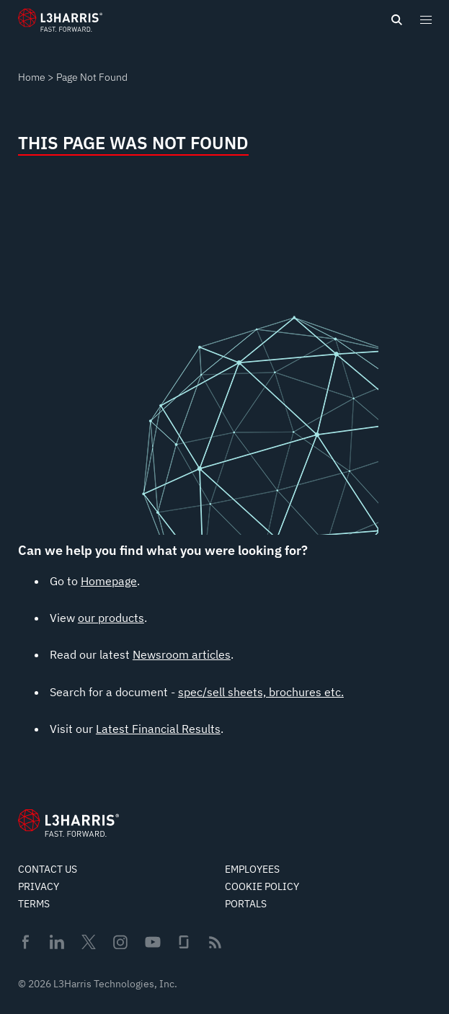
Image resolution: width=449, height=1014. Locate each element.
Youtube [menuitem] (152, 942)
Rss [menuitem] (215, 942)
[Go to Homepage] (68, 823)
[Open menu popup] (425, 19)
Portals (246, 903)
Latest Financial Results (158, 728)
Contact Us (47, 869)
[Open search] (396, 20)
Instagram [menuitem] (120, 942)
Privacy (38, 886)
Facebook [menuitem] (25, 942)
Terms (34, 903)
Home (31, 77)
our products (111, 617)
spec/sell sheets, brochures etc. (261, 692)
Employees (252, 869)
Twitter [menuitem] (88, 942)
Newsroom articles (182, 654)
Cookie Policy (262, 886)
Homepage (109, 581)
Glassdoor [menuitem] (183, 941)
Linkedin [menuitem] (57, 942)
